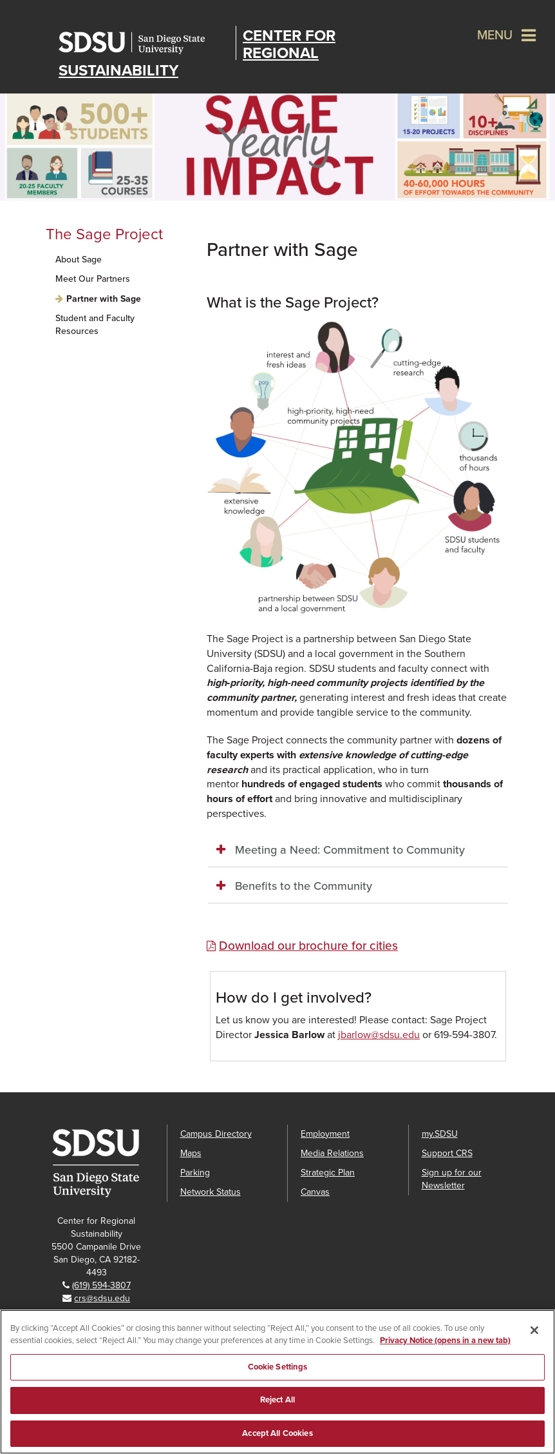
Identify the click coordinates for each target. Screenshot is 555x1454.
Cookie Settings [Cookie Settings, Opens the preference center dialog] (278, 1396)
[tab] (358, 850)
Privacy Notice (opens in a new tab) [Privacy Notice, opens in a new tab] (445, 1369)
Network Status (210, 1191)
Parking (195, 1172)
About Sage (78, 259)
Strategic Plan (328, 1172)
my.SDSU (440, 1133)
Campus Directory (216, 1133)
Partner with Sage (103, 298)
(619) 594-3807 (101, 1285)
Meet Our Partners (92, 278)
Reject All (277, 1429)
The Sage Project (104, 234)
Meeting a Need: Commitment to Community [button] (350, 850)
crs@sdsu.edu (102, 1298)
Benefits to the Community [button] (303, 886)
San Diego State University (144, 43)
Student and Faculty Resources (95, 325)
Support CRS (447, 1153)
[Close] (534, 1359)
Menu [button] (495, 35)
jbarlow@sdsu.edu (379, 1034)
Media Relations (332, 1153)
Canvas (315, 1191)
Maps (191, 1153)
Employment (325, 1133)
